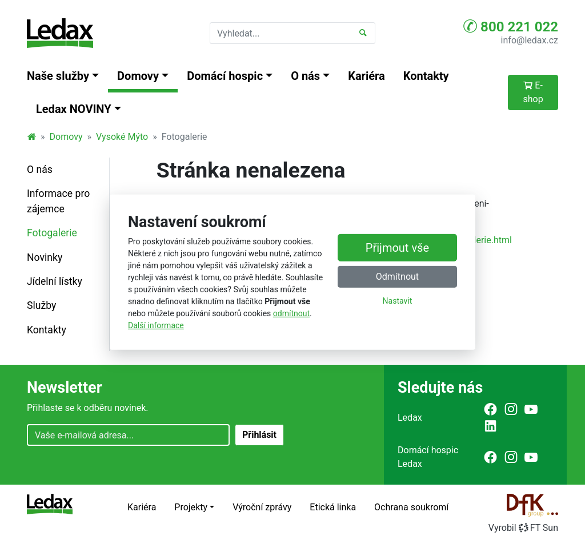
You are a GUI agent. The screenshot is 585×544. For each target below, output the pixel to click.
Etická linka (333, 507)
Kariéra (366, 76)
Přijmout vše (397, 248)
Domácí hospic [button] (225, 76)
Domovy (66, 136)
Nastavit (397, 300)
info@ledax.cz (529, 40)
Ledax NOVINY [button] (73, 109)
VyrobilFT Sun (523, 527)
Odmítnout (397, 276)
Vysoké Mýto (122, 136)
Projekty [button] (190, 507)
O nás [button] (305, 76)
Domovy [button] (138, 76)
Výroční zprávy (262, 507)
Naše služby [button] (58, 76)
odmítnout (291, 313)
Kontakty (426, 76)
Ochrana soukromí (411, 507)
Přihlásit (259, 434)
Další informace (156, 325)
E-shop (533, 92)
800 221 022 (510, 26)
